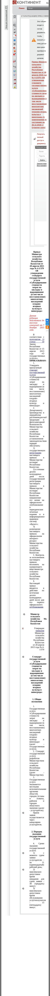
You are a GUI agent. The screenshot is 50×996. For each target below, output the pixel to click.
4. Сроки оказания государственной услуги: (36, 847)
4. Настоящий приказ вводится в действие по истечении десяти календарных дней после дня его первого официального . (36, 594)
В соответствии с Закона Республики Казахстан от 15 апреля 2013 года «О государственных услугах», (36, 347)
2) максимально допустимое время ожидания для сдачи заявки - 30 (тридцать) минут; (36, 877)
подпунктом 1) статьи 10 (36, 340)
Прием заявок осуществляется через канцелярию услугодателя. (36, 819)
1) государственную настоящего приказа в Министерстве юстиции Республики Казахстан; (36, 457)
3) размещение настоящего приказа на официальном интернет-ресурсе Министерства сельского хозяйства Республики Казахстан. (36, 540)
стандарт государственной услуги (37, 372)
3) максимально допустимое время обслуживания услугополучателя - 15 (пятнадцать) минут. (36, 897)
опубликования (36, 607)
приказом (40, 631)
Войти (42, 160)
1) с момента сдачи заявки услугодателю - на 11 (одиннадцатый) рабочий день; (36, 860)
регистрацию (35, 453)
